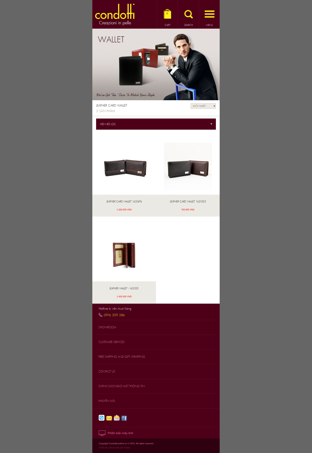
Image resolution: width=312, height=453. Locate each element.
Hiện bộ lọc (108, 124)
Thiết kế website (107, 447)
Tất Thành (125, 447)
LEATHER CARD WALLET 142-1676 (124, 201)
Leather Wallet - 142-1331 (124, 288)
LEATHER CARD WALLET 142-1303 (188, 201)
